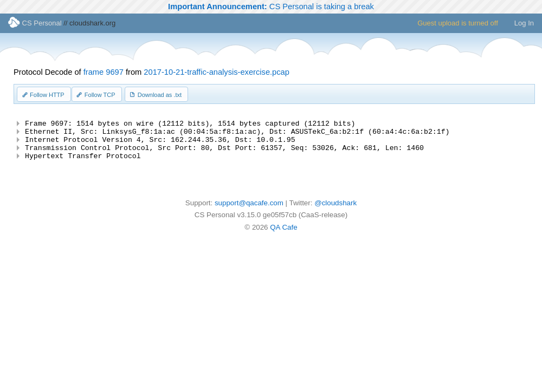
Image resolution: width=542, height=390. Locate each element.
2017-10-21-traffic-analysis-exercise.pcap (216, 72)
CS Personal (35, 23)
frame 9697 (103, 72)
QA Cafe (283, 235)
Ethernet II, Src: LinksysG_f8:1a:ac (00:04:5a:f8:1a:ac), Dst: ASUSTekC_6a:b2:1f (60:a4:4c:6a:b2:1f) (237, 134)
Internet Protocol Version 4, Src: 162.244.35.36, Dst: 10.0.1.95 (160, 144)
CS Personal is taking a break (271, 6)
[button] (44, 94)
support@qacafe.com (249, 211)
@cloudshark (335, 211)
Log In (524, 23)
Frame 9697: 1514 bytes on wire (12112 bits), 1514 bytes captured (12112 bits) (190, 124)
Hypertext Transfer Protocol (83, 163)
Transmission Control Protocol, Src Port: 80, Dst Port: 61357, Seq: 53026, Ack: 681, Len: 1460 (224, 154)
